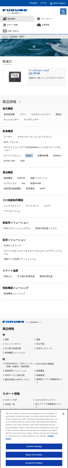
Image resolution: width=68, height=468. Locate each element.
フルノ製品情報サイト (22, 322)
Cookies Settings (34, 448)
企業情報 (45, 25)
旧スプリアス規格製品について (48, 405)
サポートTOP (11, 400)
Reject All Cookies (34, 457)
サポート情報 (12, 25)
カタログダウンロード (45, 400)
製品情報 (11, 19)
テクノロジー (46, 19)
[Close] (63, 416)
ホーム (5, 36)
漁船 (38, 339)
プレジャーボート (13, 344)
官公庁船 (40, 344)
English (34, 3)
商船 (7, 339)
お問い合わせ (13, 31)
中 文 (44, 3)
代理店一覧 (10, 404)
